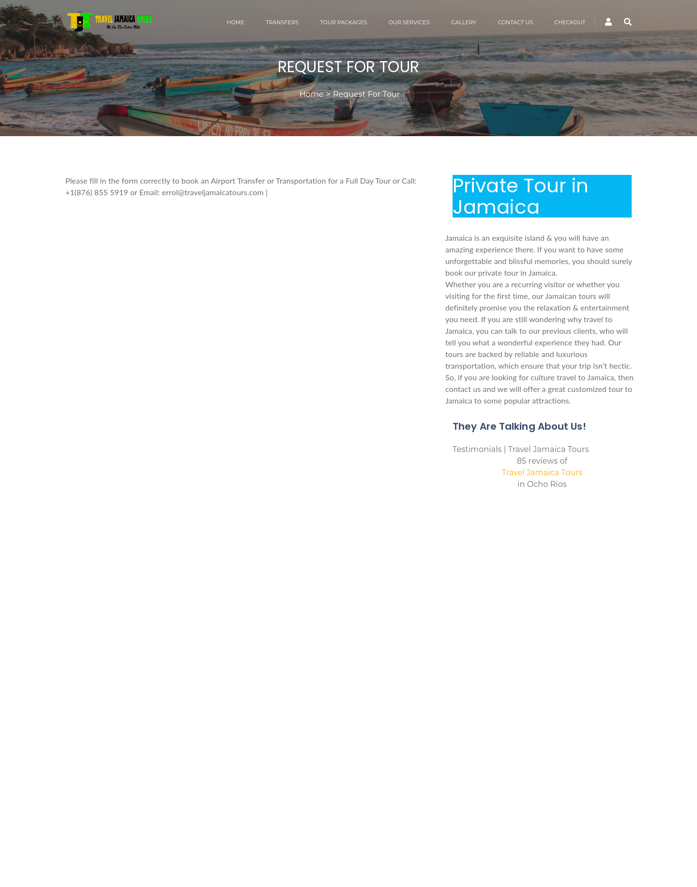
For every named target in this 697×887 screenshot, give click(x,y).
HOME (235, 22)
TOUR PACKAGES (343, 22)
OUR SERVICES (409, 22)
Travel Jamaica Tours (542, 472)
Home (312, 94)
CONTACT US (515, 22)
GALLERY (463, 22)
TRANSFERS (282, 22)
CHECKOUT (569, 22)
